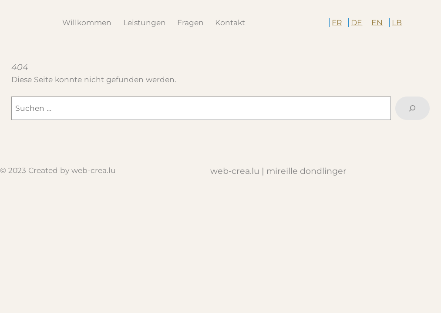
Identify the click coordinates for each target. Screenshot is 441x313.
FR (337, 22)
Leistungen (144, 22)
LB (397, 22)
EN (377, 22)
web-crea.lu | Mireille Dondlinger (278, 171)
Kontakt (230, 22)
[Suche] (412, 108)
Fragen (190, 22)
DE (356, 22)
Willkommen (86, 22)
